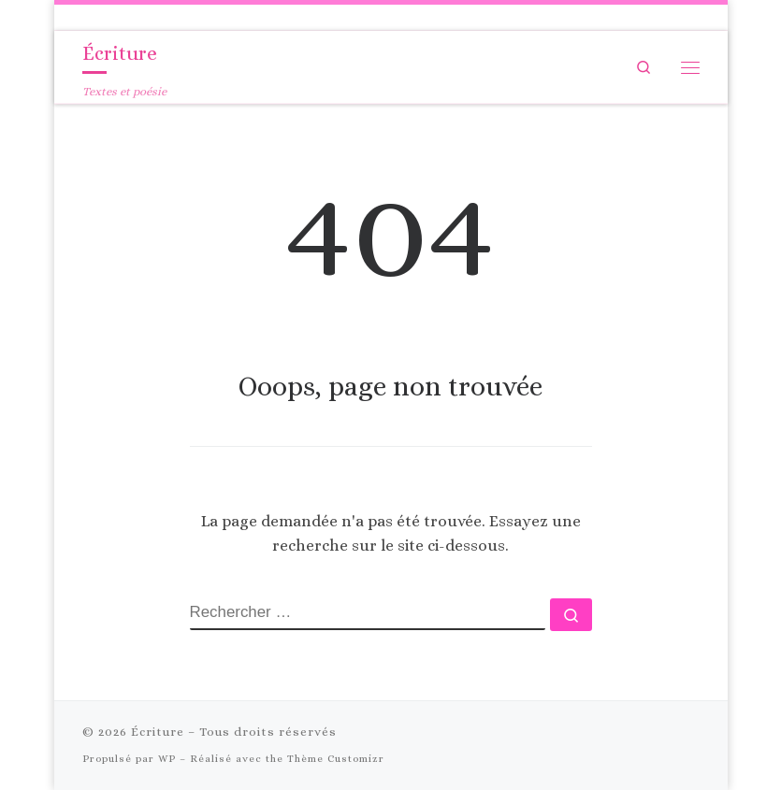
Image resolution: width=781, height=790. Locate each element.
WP (167, 759)
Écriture (157, 732)
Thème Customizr (335, 759)
